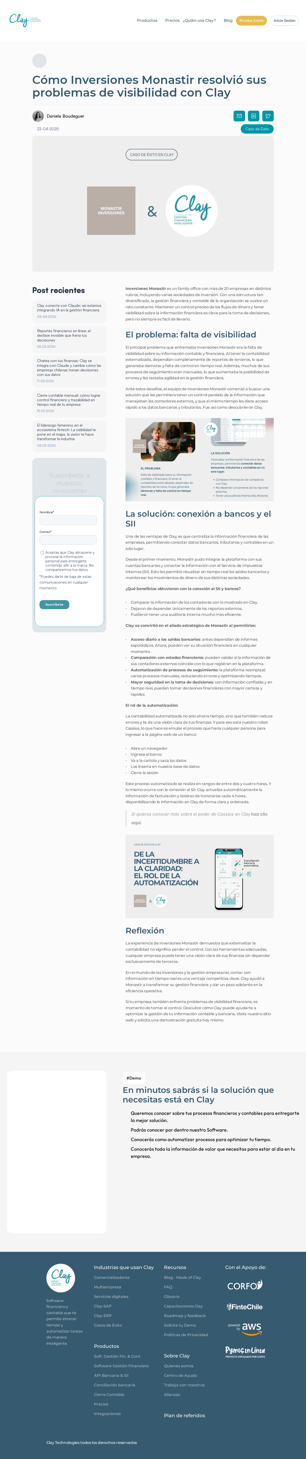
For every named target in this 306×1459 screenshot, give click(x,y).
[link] (60, 1278)
